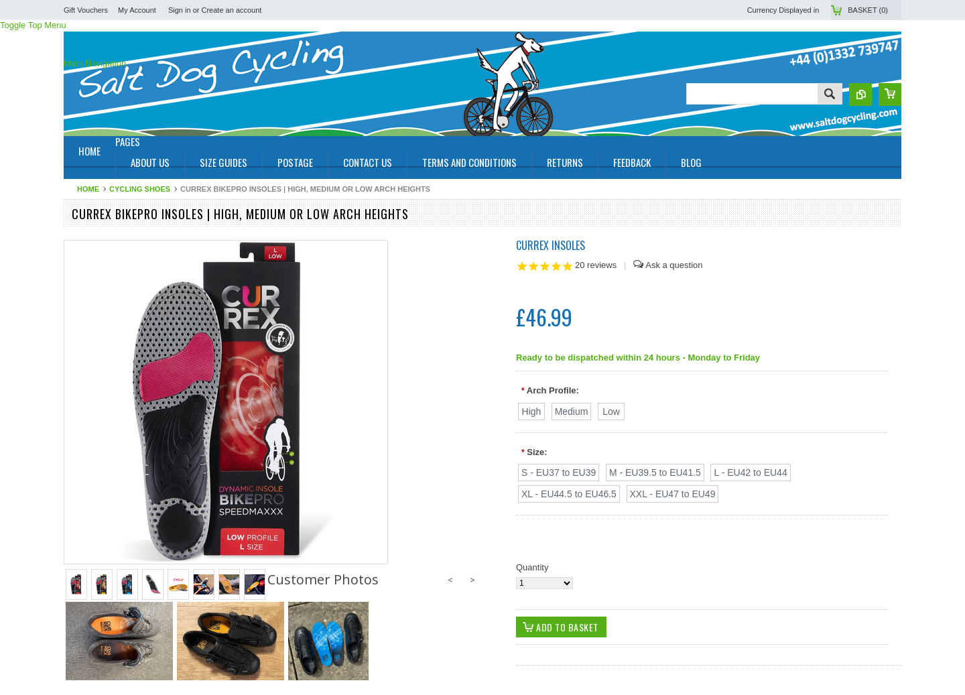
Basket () (868, 10)
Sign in (179, 10)
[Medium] (572, 411)
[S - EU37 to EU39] (558, 472)
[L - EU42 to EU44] (750, 472)
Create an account (232, 10)
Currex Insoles (550, 245)
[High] (531, 411)
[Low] (611, 411)
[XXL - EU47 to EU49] (673, 494)
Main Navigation (95, 63)
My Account (137, 10)
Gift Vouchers (86, 10)
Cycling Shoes (139, 189)
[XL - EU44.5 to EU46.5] (569, 494)
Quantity (532, 567)
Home (88, 189)
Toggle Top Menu (33, 25)
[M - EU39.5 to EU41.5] (655, 472)
